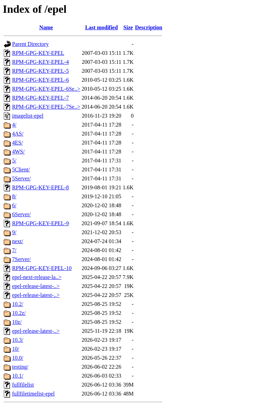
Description (148, 27)
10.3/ (17, 340)
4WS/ (18, 151)
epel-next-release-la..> (36, 277)
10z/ (17, 322)
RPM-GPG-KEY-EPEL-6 (40, 80)
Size (128, 27)
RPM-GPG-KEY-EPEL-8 (40, 187)
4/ (14, 125)
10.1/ (17, 376)
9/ (14, 232)
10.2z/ (19, 313)
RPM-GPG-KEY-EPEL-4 (40, 62)
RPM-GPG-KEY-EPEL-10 (41, 268)
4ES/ (17, 143)
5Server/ (21, 178)
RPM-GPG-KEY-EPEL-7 (40, 98)
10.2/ (17, 304)
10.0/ (17, 358)
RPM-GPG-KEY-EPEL (38, 53)
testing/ (20, 367)
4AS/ (17, 134)
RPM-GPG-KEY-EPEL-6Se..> (46, 89)
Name (46, 27)
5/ (14, 160)
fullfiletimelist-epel (33, 394)
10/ (15, 349)
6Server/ (21, 214)
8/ (14, 196)
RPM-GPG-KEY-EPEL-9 (40, 223)
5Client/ (21, 169)
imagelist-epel (27, 116)
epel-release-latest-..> (36, 286)
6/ (14, 205)
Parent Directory (30, 44)
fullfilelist (23, 385)
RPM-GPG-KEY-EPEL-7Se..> (46, 107)
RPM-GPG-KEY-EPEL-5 (40, 71)
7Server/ (21, 259)
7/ (14, 250)
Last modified (101, 27)
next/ (17, 241)
